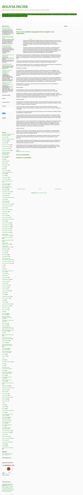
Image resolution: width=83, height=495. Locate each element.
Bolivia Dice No (5, 164)
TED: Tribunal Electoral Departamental (6, 418)
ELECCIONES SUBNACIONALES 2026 (7, 247)
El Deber (7, 487)
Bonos (3, 166)
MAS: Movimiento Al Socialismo (6, 314)
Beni (39, 14)
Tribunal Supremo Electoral (12, 14)
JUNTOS (4, 292)
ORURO (3, 354)
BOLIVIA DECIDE (15, 7)
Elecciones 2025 (14, 16)
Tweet (30, 39)
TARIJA (3, 412)
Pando (35, 14)
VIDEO (3, 443)
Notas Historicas (5, 340)
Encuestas (4, 250)
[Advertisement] (39, 21)
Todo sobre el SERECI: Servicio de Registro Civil (7, 28)
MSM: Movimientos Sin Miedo (8, 334)
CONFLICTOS (5, 193)
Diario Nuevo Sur (5, 491)
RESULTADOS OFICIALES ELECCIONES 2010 (7, 454)
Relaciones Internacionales (7, 387)
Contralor (4, 199)
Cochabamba (69, 14)
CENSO (3, 175)
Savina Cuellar (5, 400)
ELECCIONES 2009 (6, 222)
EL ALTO (4, 221)
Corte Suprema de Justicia (7, 204)
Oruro (58, 14)
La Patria (7, 486)
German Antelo (5, 277)
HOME (4, 14)
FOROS (3, 268)
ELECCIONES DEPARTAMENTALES (6, 235)
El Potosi (9, 489)
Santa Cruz (63, 14)
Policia (3, 370)
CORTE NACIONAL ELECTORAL (6, 202)
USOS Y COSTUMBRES (7, 438)
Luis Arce (4, 302)
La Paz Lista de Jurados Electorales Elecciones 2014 (7, 65)
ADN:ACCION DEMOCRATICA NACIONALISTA (8, 135)
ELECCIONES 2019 (6, 226)
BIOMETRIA (4, 161)
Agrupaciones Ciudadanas (7, 139)
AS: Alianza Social (5, 148)
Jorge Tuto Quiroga (6, 290)
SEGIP (3, 404)
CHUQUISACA (5, 179)
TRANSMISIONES (5, 420)
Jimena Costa (4, 288)
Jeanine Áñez (4, 286)
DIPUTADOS (4, 215)
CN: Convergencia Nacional (7, 181)
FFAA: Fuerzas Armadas (7, 263)
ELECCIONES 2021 (6, 230)
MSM (3, 332)
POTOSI (3, 375)
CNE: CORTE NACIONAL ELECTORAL (7, 184)
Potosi (43, 14)
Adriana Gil (4, 137)
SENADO (4, 406)
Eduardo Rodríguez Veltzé (7, 219)
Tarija (47, 14)
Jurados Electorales (28, 14)
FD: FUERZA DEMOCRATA (7, 261)
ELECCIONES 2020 (6, 228)
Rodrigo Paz (4, 391)
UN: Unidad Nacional (6, 432)
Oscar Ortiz (4, 356)
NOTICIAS (4, 342)
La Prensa (9, 485)
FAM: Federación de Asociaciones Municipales (7, 259)
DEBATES (4, 207)
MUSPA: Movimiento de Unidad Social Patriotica (6, 338)
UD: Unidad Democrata (6, 430)
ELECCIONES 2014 (6, 224)
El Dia (10, 491)
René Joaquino (5, 389)
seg (3, 402)
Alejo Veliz (4, 142)
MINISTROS (4, 325)
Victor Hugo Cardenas (6, 442)
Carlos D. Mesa (5, 170)
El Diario (10, 487)
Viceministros (4, 440)
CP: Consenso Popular (6, 205)
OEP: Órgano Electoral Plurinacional (6, 349)
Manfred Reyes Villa (6, 305)
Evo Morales (21, 14)
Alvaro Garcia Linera (6, 144)
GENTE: (3, 275)
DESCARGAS (5, 211)
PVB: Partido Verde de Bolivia (8, 382)
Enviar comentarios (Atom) (42, 192)
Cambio (6, 490)
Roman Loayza (5, 393)
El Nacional (11, 490)
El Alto (74, 14)
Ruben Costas (5, 395)
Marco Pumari (4, 309)
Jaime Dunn (4, 283)
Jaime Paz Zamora (5, 285)
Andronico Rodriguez (22, 16)
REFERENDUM (5, 385)
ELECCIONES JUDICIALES (24, 151)
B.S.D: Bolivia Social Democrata (6, 157)
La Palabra (11, 486)
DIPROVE (4, 213)
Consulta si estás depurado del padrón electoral (8, 55)
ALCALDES (4, 140)
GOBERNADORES (6, 279)
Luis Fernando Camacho (7, 303)
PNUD (3, 365)
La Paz (4, 16)
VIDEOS (3, 445)
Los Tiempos (4, 489)
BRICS (3, 168)
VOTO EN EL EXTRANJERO (7, 447)
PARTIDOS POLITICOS (6, 361)
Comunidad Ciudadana (6, 191)
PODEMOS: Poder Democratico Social (6, 368)
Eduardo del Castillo (6, 217)
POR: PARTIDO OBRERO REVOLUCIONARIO (7, 373)
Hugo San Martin (5, 281)
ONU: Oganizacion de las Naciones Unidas (7, 352)
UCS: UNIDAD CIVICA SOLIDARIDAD (6, 428)
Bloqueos (4, 162)
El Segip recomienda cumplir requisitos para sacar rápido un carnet (8, 37)
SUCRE (3, 408)
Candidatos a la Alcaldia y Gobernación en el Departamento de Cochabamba (7, 72)
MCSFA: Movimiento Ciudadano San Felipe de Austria (7, 317)
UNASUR (4, 434)
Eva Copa (4, 252)
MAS (8, 16)
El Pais (3, 487)
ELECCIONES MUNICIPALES (8, 240)
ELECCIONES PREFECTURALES (6, 244)
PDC (3, 363)
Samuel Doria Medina (6, 397)
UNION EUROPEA (5, 436)
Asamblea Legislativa (6, 150)
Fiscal (3, 265)
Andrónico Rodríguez (6, 146)
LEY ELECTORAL (5, 298)
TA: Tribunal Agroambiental (7, 410)
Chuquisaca (52, 14)
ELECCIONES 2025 (6, 232)
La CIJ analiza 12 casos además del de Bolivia (6, 46)
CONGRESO (4, 195)
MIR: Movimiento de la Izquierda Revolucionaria (7, 328)
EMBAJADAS (4, 248)
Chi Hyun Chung (5, 177)
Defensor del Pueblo (6, 209)
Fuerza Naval (4, 273)
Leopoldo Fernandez (6, 296)
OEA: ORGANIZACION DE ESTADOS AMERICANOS (7, 345)
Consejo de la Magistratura (7, 197)
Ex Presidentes (5, 256)
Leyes (3, 300)
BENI (3, 159)
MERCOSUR (4, 323)
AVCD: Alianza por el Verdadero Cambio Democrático (6, 153)
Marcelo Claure (5, 307)
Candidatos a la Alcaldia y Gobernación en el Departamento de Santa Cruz (7, 83)
